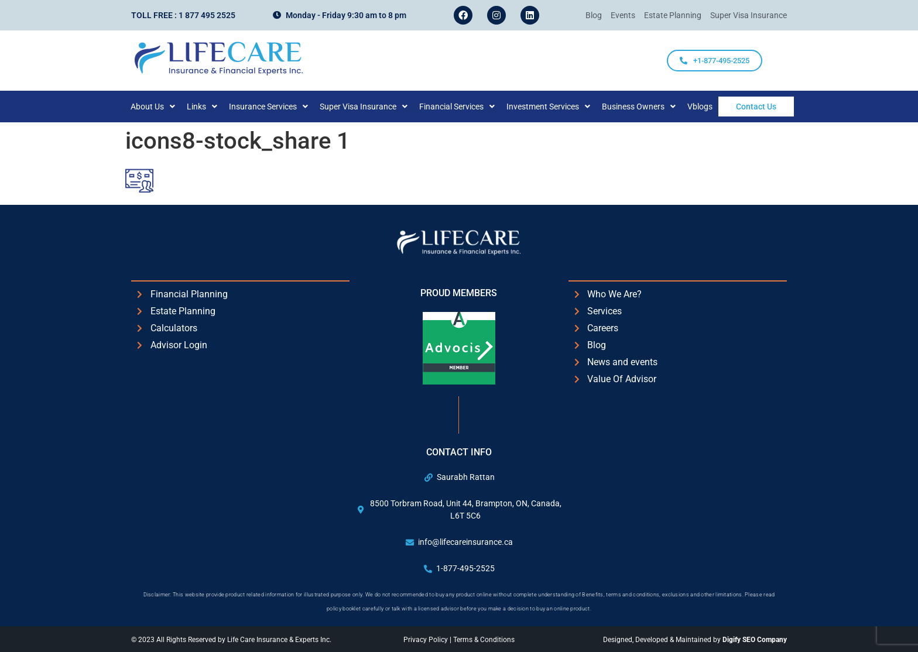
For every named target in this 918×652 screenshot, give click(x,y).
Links (213, 106)
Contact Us (756, 106)
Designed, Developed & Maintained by (695, 640)
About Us (164, 106)
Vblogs (711, 106)
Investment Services (560, 106)
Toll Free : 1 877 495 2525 (183, 15)
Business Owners (650, 106)
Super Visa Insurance (375, 106)
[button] (164, 106)
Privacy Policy (426, 640)
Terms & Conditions (484, 640)
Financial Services (468, 106)
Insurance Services (280, 106)
